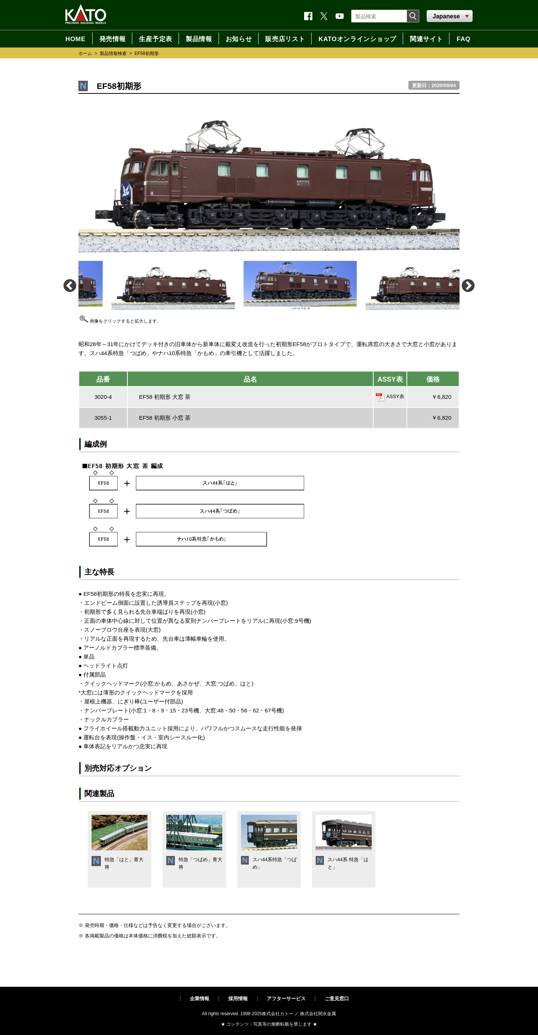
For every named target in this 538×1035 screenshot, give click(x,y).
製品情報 (199, 39)
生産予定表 (155, 39)
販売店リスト (285, 39)
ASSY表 (395, 396)
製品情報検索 (113, 53)
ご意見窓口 (337, 998)
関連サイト (426, 39)
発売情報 (112, 39)
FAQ (463, 39)
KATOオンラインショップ (357, 39)
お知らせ (239, 39)
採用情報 (238, 998)
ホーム (85, 53)
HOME (75, 39)
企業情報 (199, 998)
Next (467, 285)
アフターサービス (286, 998)
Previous (69, 285)
